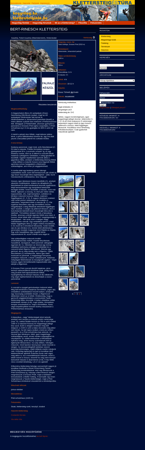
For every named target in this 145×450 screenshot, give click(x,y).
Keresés (105, 57)
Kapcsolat (26, 3)
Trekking (104, 43)
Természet (105, 47)
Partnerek (35, 3)
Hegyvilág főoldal (20, 23)
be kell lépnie (42, 436)
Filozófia (82, 23)
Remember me (106, 103)
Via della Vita (16, 419)
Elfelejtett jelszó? (118, 107)
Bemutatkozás (16, 3)
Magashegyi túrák (108, 40)
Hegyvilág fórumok (42, 23)
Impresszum (45, 3)
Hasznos (104, 50)
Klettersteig (106, 36)
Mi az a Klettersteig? (65, 23)
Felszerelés (96, 23)
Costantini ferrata (18, 415)
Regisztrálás (104, 107)
